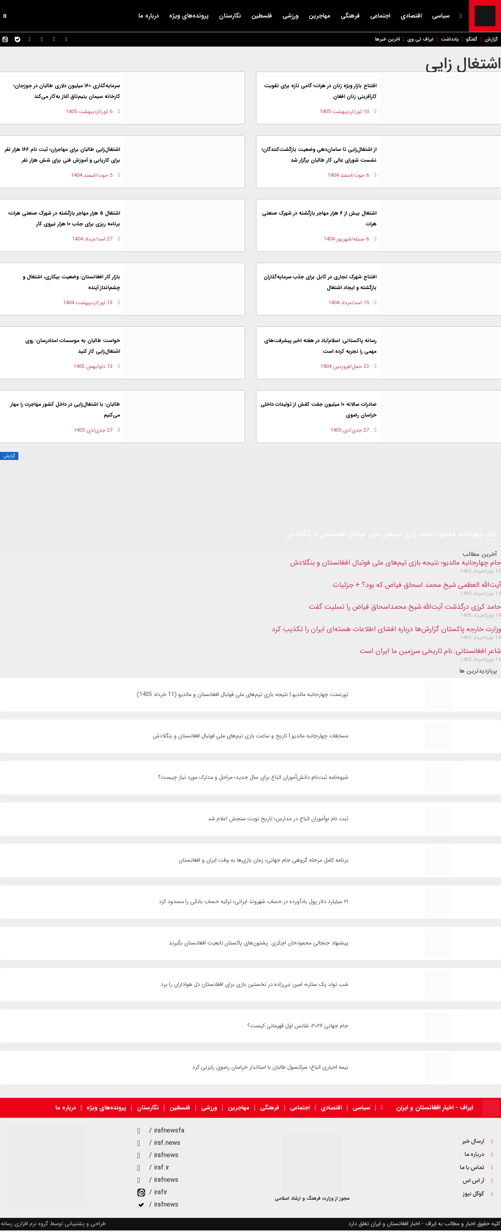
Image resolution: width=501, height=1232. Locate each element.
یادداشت (444, 40)
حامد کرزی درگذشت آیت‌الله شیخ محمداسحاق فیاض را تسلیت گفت (405, 608)
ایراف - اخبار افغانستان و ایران (434, 1109)
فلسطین (261, 16)
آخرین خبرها (376, 40)
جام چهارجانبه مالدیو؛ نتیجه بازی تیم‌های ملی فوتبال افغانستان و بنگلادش (395, 564)
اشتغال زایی (463, 65)
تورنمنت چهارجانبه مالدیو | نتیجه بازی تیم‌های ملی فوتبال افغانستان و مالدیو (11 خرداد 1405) (242, 696)
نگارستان (230, 16)
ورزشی (290, 16)
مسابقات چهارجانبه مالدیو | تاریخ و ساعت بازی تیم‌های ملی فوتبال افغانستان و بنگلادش (250, 737)
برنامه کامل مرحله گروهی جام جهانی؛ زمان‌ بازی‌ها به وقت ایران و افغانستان (263, 862)
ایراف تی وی (412, 40)
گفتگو (468, 40)
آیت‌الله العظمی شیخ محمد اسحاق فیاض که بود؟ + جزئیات (417, 586)
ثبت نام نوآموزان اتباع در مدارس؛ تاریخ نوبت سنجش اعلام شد (278, 820)
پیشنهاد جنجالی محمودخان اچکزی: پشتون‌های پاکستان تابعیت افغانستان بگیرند (258, 945)
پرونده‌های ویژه (189, 16)
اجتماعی (380, 16)
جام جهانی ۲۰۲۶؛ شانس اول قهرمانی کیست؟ (297, 1027)
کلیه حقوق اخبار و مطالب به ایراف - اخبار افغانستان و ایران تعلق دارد (424, 1225)
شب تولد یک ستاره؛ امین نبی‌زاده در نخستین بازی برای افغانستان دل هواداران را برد (254, 986)
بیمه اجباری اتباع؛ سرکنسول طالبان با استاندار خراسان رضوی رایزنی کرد (270, 1069)
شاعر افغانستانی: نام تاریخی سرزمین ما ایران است (430, 652)
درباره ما (148, 16)
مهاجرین (319, 16)
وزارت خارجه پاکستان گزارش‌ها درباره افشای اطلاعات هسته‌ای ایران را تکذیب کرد (386, 630)
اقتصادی (411, 16)
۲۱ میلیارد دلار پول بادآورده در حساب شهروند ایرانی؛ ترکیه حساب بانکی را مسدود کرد (253, 903)
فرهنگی (350, 16)
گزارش (490, 40)
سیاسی (441, 16)
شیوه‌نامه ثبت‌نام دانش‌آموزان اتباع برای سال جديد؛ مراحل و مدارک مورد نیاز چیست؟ (253, 779)
